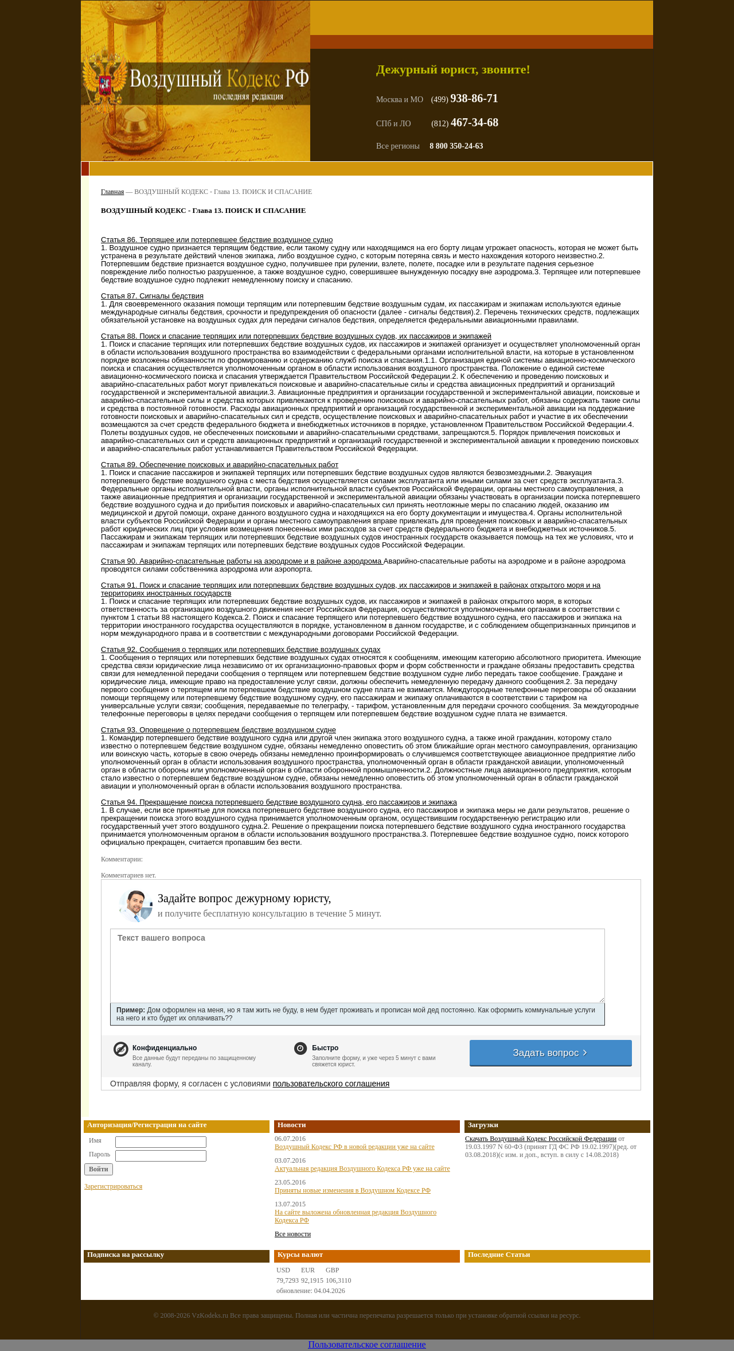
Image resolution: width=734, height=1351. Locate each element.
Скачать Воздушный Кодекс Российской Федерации (540, 1139)
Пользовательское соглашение (366, 1344)
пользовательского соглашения (331, 1083)
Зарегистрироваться (113, 1186)
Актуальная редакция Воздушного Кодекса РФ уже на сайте (362, 1168)
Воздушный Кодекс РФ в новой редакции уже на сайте (355, 1147)
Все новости (293, 1234)
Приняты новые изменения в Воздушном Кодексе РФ (353, 1190)
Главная (112, 192)
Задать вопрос (550, 1052)
